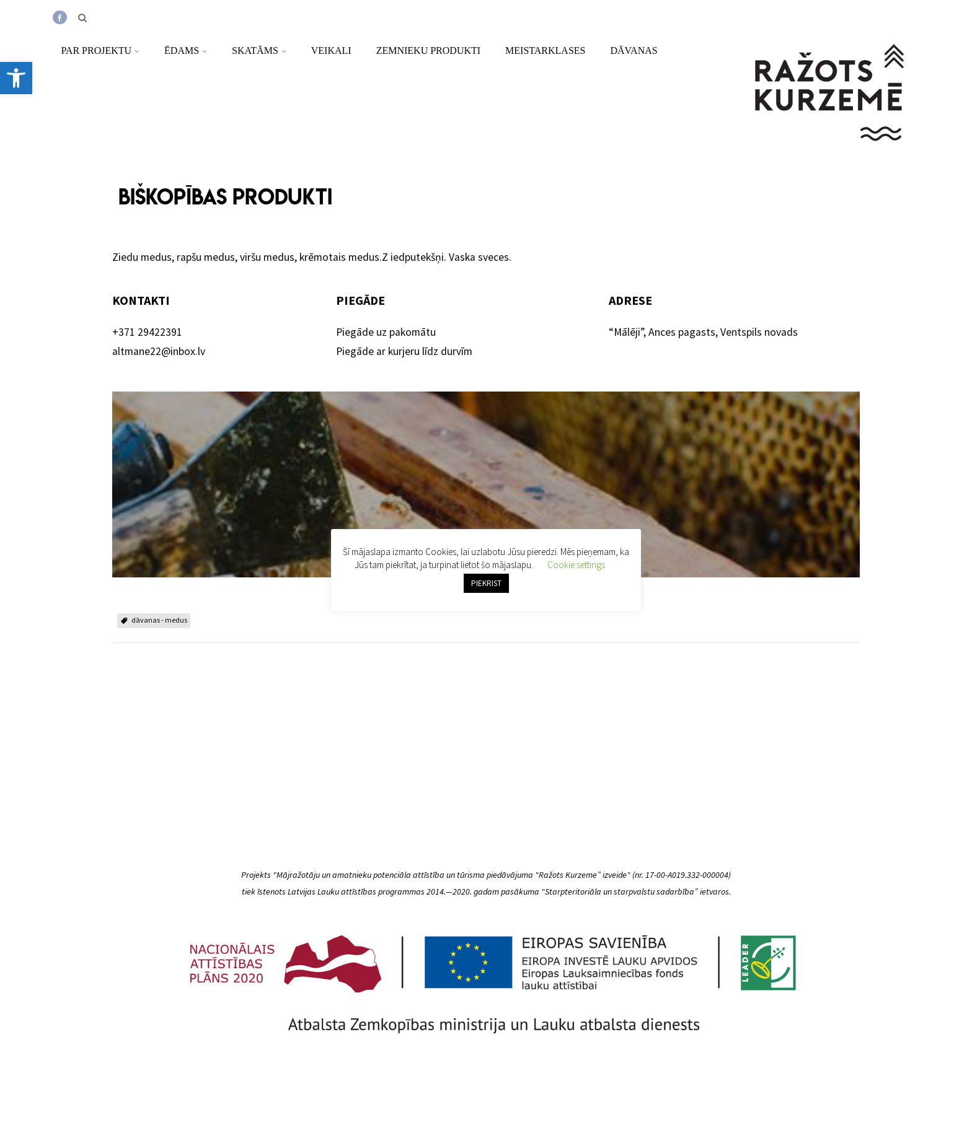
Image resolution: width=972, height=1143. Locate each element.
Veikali (331, 50)
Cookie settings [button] (576, 565)
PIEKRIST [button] (486, 583)
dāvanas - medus (159, 619)
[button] (16, 78)
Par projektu (100, 50)
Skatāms (259, 50)
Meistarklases (545, 50)
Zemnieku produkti (428, 50)
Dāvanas (634, 50)
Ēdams (185, 50)
